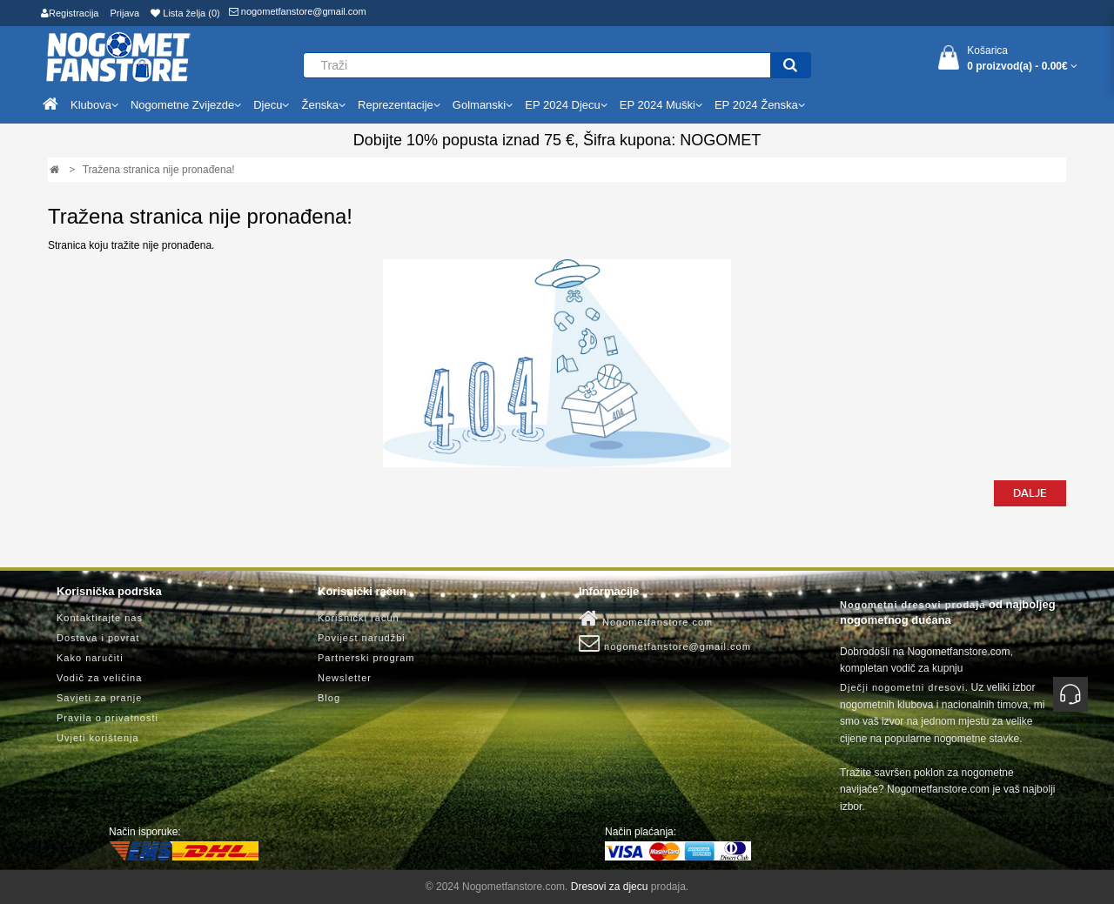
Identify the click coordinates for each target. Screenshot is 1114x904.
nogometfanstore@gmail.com (297, 11)
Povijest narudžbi (362, 638)
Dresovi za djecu (609, 887)
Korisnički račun (358, 618)
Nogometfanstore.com (646, 618)
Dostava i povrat (98, 638)
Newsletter (345, 678)
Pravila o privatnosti (107, 718)
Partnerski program (366, 658)
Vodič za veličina (99, 678)
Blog (329, 698)
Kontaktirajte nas (100, 618)
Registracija (69, 13)
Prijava (125, 13)
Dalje (1030, 493)
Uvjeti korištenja (98, 738)
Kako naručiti (90, 658)
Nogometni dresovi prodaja (912, 604)
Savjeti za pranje (99, 698)
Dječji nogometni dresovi (902, 687)
